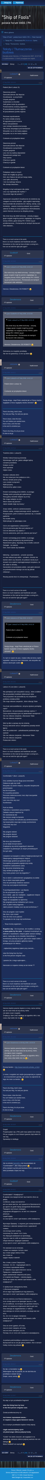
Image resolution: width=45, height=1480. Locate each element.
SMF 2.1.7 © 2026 (17, 1475)
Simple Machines (28, 1475)
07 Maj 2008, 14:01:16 (9, 82)
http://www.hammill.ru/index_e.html (27, 1067)
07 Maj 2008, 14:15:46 (9, 261)
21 (36, 64)
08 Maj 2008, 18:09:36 (9, 1003)
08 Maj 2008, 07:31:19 (9, 771)
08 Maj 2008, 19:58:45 (9, 1158)
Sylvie (35, 40)
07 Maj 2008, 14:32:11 (9, 372)
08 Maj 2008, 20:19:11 (9, 1189)
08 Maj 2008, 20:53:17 (9, 1364)
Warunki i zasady (21, 1470)
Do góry (5, 1453)
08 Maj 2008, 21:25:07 (9, 1395)
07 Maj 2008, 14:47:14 (9, 448)
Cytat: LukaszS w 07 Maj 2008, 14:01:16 (19, 267)
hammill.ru (17, 1163)
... (20, 64)
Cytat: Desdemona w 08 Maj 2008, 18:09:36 (20, 1043)
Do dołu (5, 64)
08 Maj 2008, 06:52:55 (9, 682)
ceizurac (14, 364)
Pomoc (13, 1470)
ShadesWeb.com (28, 1477)
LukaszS (14, 74)
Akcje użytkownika (35, 68)
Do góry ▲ (30, 1470)
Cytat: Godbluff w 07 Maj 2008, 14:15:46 (19, 314)
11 (29, 64)
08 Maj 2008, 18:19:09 (9, 1124)
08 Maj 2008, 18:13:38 (9, 1037)
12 (32, 64)
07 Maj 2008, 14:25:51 (9, 308)
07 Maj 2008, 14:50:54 (9, 612)
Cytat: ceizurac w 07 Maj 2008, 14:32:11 (19, 618)
